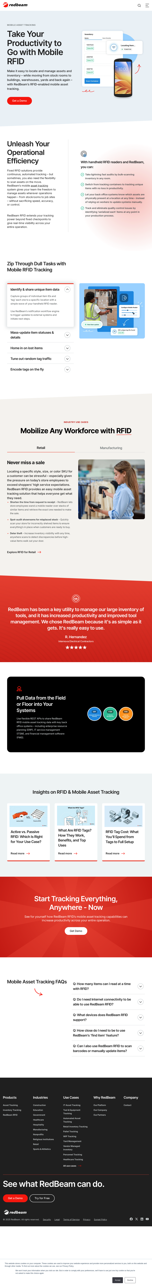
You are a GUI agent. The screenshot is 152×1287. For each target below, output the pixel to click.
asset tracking (39, 185)
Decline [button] (130, 1280)
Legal (57, 1235)
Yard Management (72, 1157)
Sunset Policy (100, 1235)
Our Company (100, 1126)
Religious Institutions (43, 1155)
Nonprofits (38, 1150)
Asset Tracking (10, 1121)
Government (39, 1131)
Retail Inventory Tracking (75, 1142)
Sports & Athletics (42, 1165)
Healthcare (38, 1135)
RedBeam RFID (10, 1131)
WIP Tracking (69, 1152)
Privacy (86, 1235)
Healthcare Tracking (73, 1175)
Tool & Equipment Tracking (71, 1128)
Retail (36, 1160)
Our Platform (100, 1121)
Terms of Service (71, 1235)
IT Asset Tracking (71, 1121)
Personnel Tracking (72, 1170)
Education (38, 1126)
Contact (127, 1121)
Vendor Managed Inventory (71, 1164)
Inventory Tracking (12, 1126)
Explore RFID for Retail (21, 562)
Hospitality (38, 1140)
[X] (136, 1235)
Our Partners (100, 1131)
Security (47, 1235)
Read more (17, 863)
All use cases (69, 1181)
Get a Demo (19, 100)
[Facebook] (131, 1235)
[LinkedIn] (142, 1235)
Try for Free (42, 1214)
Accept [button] (117, 1280)
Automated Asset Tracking (71, 1136)
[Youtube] (147, 1235)
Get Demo (76, 941)
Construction (39, 1121)
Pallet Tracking (70, 1147)
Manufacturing (40, 1145)
